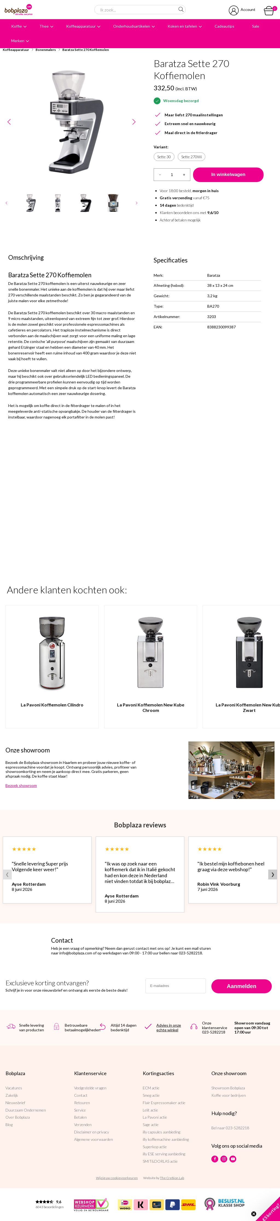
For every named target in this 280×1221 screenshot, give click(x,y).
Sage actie (151, 1124)
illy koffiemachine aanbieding (166, 1139)
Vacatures (13, 1088)
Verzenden (83, 1124)
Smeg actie (151, 1095)
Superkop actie (155, 1146)
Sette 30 (164, 156)
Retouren (82, 1102)
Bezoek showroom (21, 785)
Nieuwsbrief (15, 1102)
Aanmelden (241, 986)
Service (80, 1110)
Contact (81, 1095)
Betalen (80, 1117)
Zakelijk (11, 1095)
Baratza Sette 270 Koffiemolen (85, 50)
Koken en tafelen (182, 26)
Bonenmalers (46, 50)
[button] (267, 1208)
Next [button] (133, 121)
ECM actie (151, 1088)
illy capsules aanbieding (161, 1132)
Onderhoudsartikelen (131, 26)
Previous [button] (8, 121)
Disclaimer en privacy (91, 1132)
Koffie (16, 26)
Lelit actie (150, 1110)
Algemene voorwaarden (93, 1139)
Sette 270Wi (191, 156)
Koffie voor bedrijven (228, 1095)
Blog (9, 1124)
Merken (17, 40)
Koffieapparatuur (81, 26)
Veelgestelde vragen (90, 1088)
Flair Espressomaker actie (164, 1102)
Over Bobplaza (17, 1117)
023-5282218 (237, 1127)
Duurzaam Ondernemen (25, 1110)
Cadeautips (224, 26)
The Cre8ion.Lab (172, 1178)
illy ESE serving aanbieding (164, 1153)
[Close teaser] (253, 1214)
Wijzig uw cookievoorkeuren (117, 1178)
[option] (71, 121)
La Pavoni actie (155, 1117)
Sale (255, 26)
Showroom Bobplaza (228, 1088)
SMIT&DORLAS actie (160, 1161)
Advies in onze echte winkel (168, 1027)
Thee (44, 26)
